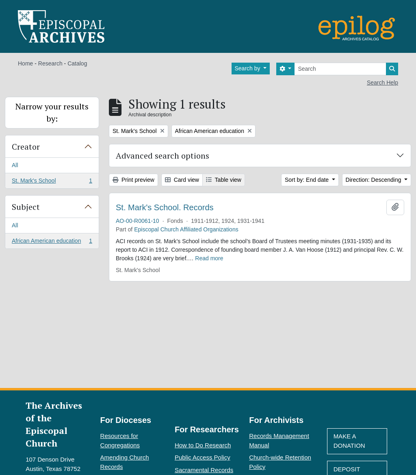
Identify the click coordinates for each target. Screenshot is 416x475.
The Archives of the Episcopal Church (54, 424)
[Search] (340, 69)
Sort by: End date (307, 179)
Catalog (77, 63)
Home (25, 63)
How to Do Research (203, 445)
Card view (182, 179)
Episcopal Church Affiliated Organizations (186, 229)
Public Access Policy (202, 457)
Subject (26, 206)
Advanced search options (162, 155)
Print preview (133, 179)
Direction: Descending (374, 179)
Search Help (382, 82)
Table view (223, 179)
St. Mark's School (51, 182)
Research (50, 63)
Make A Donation (349, 441)
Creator (26, 146)
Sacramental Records (204, 469)
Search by (248, 68)
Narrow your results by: (52, 112)
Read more (209, 258)
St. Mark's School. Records (165, 207)
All (15, 165)
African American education (51, 242)
